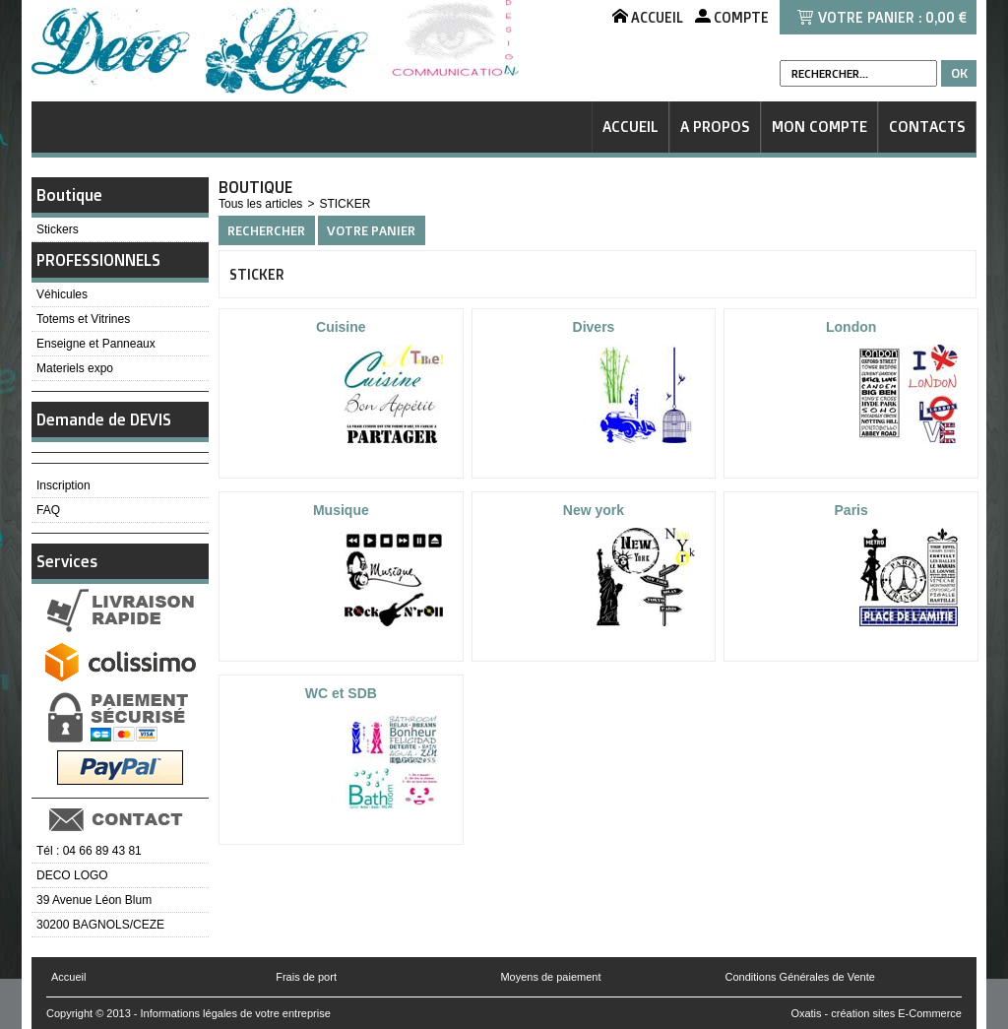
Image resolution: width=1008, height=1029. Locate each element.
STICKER (344, 204)
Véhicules (62, 294)
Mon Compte (819, 126)
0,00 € (946, 17)
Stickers (57, 229)
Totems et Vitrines (83, 319)
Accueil (630, 126)
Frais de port (306, 977)
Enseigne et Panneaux (96, 344)
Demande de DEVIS (103, 419)
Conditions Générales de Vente (800, 977)
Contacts (927, 126)
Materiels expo (74, 368)
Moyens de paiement (550, 977)
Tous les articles (260, 204)
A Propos (715, 126)
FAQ (48, 510)
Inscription (63, 485)
